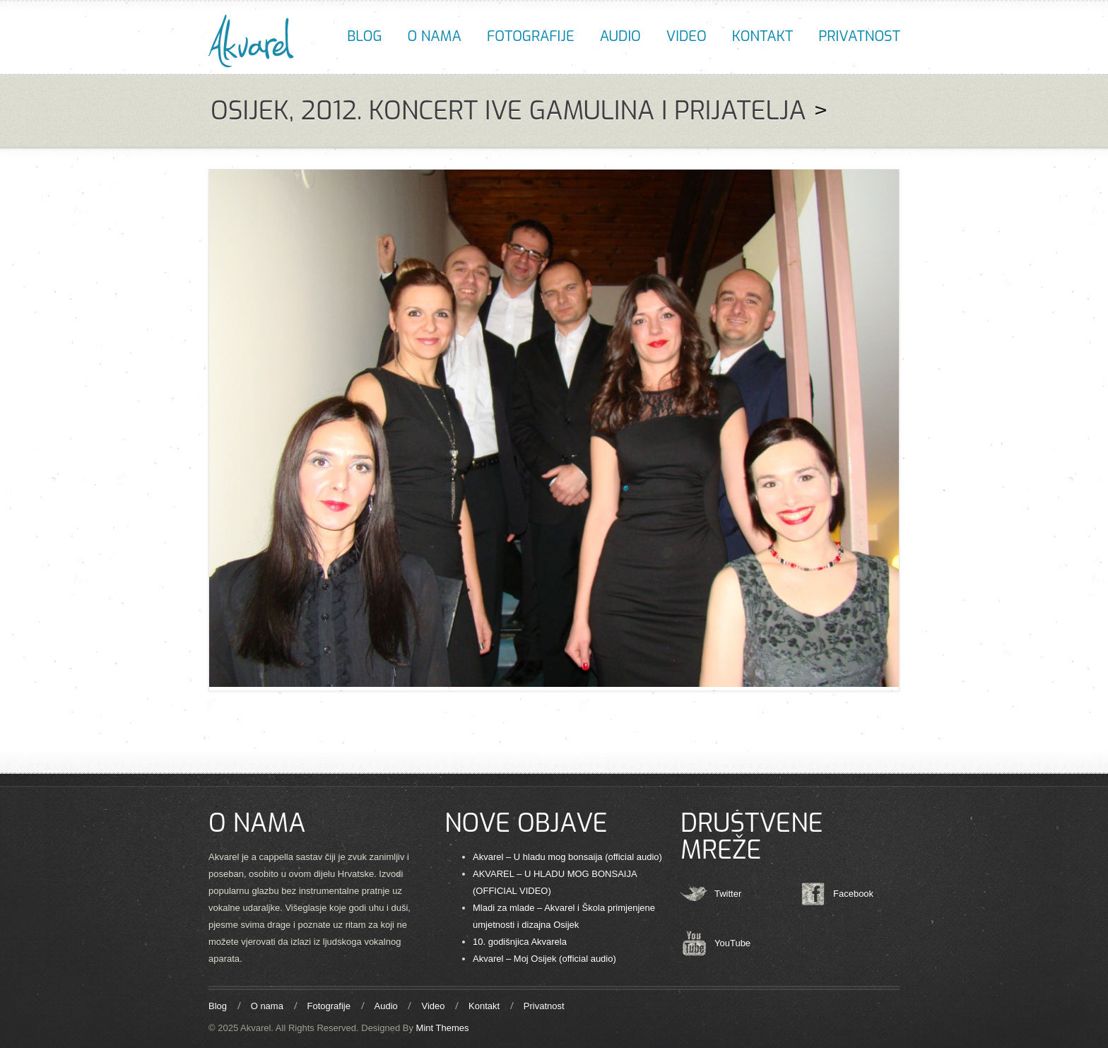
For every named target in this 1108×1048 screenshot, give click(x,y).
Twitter (727, 893)
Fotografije (530, 36)
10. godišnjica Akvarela (520, 941)
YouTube (732, 943)
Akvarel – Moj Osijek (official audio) (544, 958)
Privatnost (859, 36)
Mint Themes (442, 1028)
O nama (434, 36)
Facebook (853, 893)
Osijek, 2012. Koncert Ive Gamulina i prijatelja (508, 111)
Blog (364, 36)
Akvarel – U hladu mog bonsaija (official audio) (567, 857)
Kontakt (762, 36)
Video (686, 36)
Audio (620, 36)
